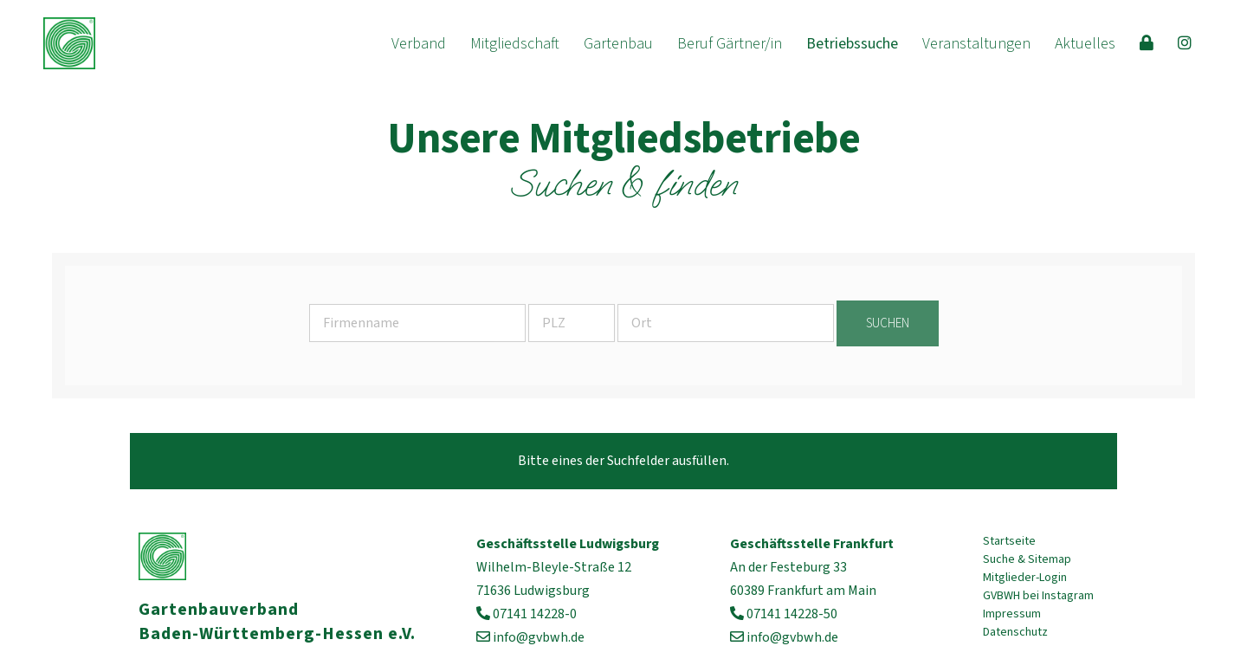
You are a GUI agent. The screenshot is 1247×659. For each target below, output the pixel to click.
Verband (418, 44)
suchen (887, 323)
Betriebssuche (852, 44)
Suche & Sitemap (1027, 559)
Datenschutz (1015, 632)
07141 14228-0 (535, 613)
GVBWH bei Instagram (1038, 595)
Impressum (1012, 614)
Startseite (1009, 541)
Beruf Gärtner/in (729, 44)
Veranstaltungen (976, 44)
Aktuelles (1085, 44)
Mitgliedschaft (514, 44)
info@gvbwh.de (539, 637)
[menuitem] (418, 43)
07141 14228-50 (791, 613)
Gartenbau (618, 44)
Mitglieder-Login (1025, 577)
